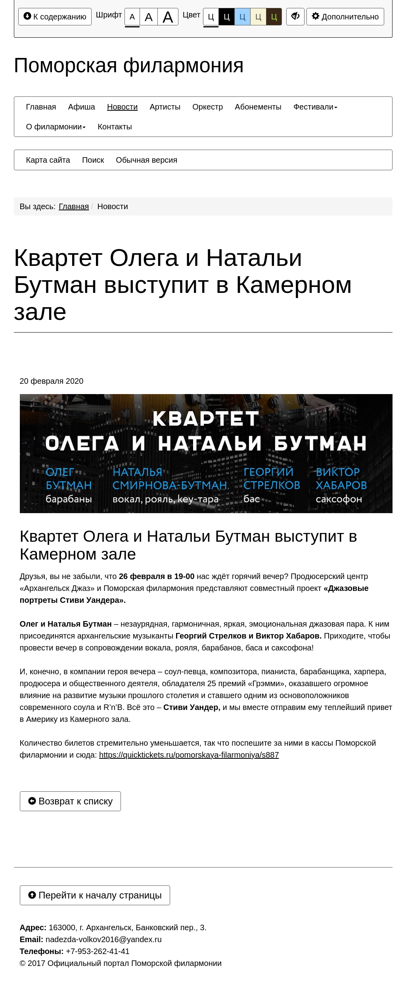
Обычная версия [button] (146, 160)
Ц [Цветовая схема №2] (227, 16)
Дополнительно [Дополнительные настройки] (345, 16)
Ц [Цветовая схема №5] (274, 16)
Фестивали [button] (315, 106)
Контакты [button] (115, 126)
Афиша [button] (81, 106)
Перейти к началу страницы (95, 895)
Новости (113, 206)
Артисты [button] (164, 106)
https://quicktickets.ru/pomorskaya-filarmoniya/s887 (189, 754)
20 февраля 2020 (52, 381)
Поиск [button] (93, 160)
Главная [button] (41, 106)
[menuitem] (41, 107)
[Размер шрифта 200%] (167, 16)
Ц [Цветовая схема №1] (211, 18)
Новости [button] (122, 106)
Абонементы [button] (258, 106)
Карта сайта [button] (48, 160)
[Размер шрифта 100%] (132, 16)
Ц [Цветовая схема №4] (258, 16)
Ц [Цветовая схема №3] (242, 16)
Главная (74, 206)
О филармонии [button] (56, 126)
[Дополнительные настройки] (295, 16)
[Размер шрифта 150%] (149, 16)
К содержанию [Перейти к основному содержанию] (54, 16)
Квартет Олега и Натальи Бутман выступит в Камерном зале (183, 284)
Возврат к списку (70, 801)
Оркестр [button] (207, 106)
